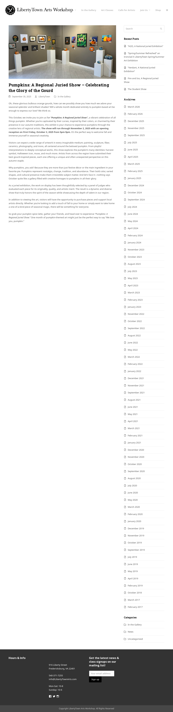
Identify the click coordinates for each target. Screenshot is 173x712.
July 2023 (132, 271)
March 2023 (134, 292)
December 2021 (136, 378)
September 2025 (136, 135)
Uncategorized (135, 638)
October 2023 (135, 256)
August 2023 (134, 263)
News (130, 631)
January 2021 (134, 442)
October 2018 (135, 592)
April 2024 (133, 228)
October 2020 (135, 464)
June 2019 (133, 564)
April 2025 (133, 156)
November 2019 (136, 535)
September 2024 (136, 199)
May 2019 (133, 571)
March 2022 (134, 356)
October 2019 (135, 542)
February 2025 (135, 171)
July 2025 (132, 142)
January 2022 (134, 371)
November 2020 (136, 456)
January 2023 (134, 306)
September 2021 (136, 392)
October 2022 (135, 321)
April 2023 (133, 285)
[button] (166, 10)
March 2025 (134, 163)
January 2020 (134, 521)
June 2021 (133, 406)
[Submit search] (161, 28)
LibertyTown (44, 96)
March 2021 (134, 428)
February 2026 (135, 113)
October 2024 (135, 192)
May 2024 (133, 221)
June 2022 (133, 342)
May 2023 (133, 278)
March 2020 (134, 506)
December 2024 (136, 185)
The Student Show (137, 89)
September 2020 (136, 471)
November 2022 (136, 313)
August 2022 (134, 335)
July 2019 (132, 556)
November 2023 (136, 249)
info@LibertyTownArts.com (63, 679)
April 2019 (133, 578)
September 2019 (136, 549)
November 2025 (136, 128)
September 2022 (136, 328)
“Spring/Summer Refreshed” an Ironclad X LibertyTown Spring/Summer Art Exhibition (144, 57)
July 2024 (132, 206)
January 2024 (134, 242)
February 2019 (135, 585)
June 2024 (133, 213)
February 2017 (135, 606)
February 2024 (135, 235)
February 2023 (135, 299)
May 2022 (133, 349)
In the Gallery (64, 96)
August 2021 (134, 399)
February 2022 (135, 363)
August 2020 (134, 478)
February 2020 (135, 514)
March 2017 (134, 599)
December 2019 (136, 528)
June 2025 (133, 149)
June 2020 (133, 492)
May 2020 (133, 499)
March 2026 (134, 106)
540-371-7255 (56, 675)
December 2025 (136, 121)
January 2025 (134, 178)
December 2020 (136, 449)
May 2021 (133, 414)
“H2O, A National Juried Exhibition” (145, 46)
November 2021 (136, 385)
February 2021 (135, 435)
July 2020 (132, 485)
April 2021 (133, 421)
